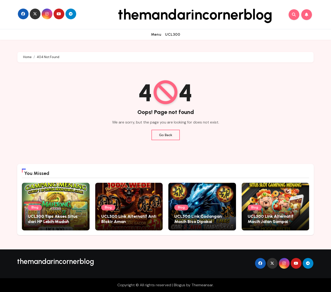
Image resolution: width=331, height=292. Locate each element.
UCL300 (172, 34)
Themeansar (202, 284)
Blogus (179, 284)
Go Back (165, 135)
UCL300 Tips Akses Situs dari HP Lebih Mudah (53, 219)
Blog (34, 207)
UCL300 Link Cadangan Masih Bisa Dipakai (198, 219)
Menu (156, 34)
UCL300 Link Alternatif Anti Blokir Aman (128, 219)
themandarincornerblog (195, 14)
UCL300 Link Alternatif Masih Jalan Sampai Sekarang (271, 221)
